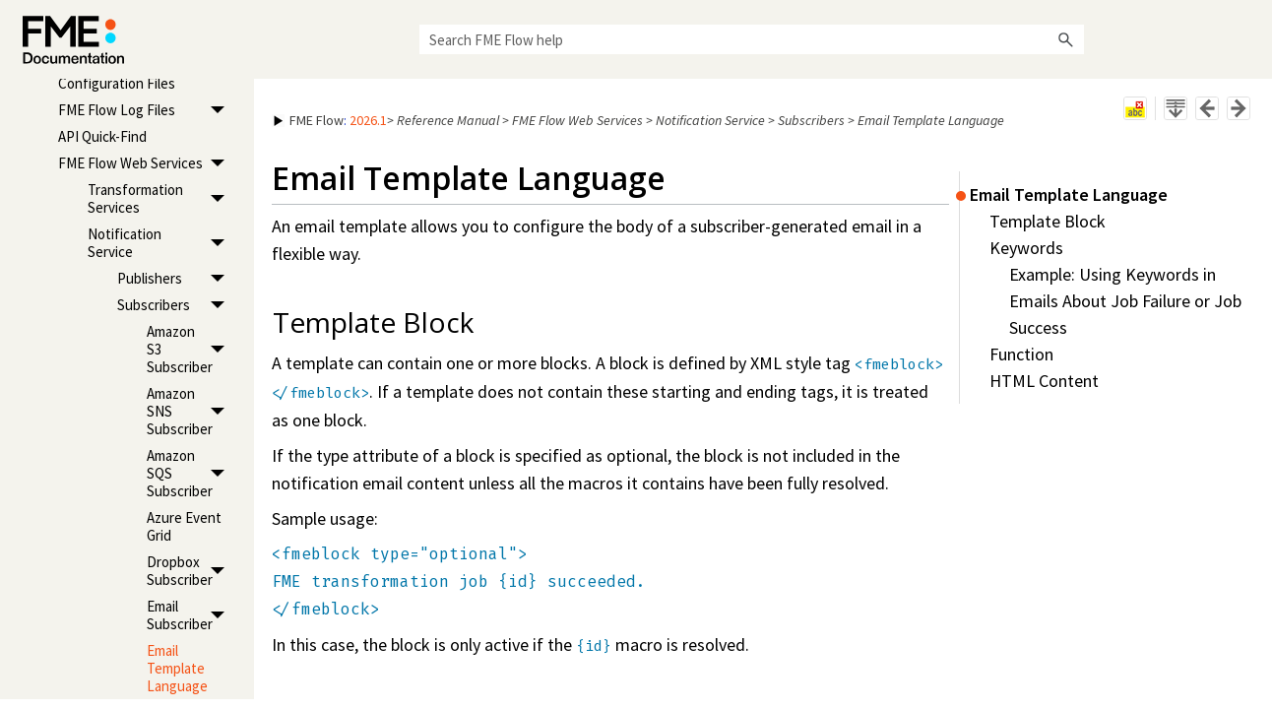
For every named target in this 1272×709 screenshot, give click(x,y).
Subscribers (176, 304)
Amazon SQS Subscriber (191, 473)
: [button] (330, 120)
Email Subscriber (191, 615)
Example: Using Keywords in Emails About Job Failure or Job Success (1125, 301)
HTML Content (1044, 380)
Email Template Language (177, 668)
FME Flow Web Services (146, 163)
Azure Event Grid (184, 526)
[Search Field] (751, 39)
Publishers (176, 278)
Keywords (1026, 247)
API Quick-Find (102, 136)
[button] (1066, 39)
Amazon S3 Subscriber (191, 349)
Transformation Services (161, 198)
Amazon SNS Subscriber (191, 411)
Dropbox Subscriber (191, 570)
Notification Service (161, 243)
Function (1021, 354)
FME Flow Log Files (146, 110)
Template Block (1047, 221)
